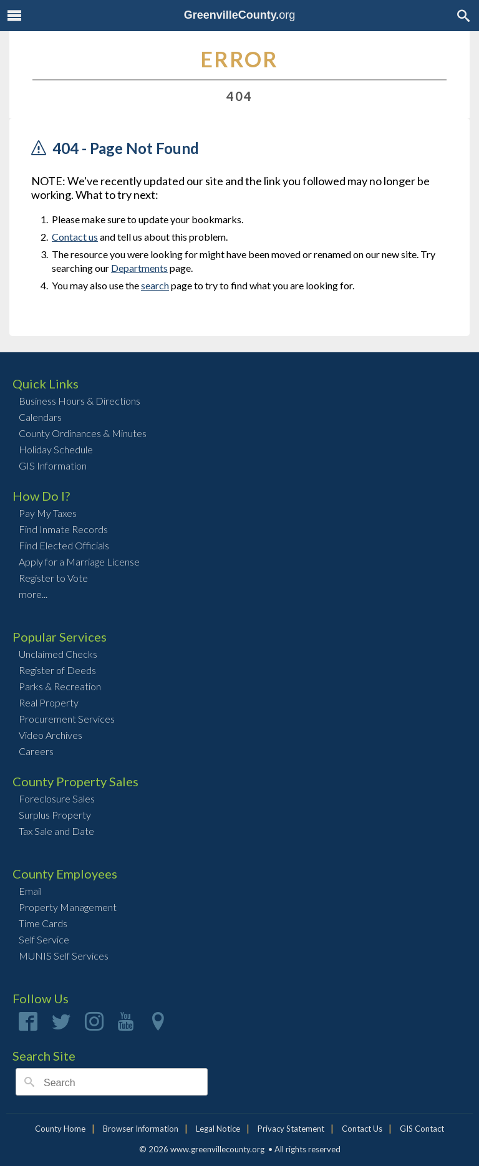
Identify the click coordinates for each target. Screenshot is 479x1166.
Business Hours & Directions (79, 401)
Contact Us (362, 1129)
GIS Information (53, 465)
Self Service (44, 939)
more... (33, 594)
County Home (60, 1129)
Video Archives (50, 735)
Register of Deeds (57, 670)
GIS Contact (422, 1129)
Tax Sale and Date (56, 831)
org (240, 15)
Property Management (68, 907)
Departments (139, 268)
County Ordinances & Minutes (83, 433)
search (155, 285)
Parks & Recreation (60, 686)
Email (30, 891)
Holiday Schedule (56, 449)
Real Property (49, 702)
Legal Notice (218, 1129)
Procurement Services (67, 719)
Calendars (40, 417)
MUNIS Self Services (64, 955)
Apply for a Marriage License (79, 561)
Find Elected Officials (64, 545)
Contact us (75, 237)
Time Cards (43, 923)
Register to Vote (53, 578)
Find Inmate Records (63, 529)
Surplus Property (55, 815)
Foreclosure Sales (57, 798)
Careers (36, 751)
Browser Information (140, 1129)
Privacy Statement (291, 1129)
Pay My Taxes (48, 513)
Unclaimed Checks (58, 654)
